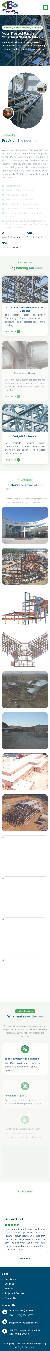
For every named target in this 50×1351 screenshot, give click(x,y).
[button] (45, 7)
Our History (10, 1279)
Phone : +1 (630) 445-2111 (21, 1310)
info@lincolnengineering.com (23, 1322)
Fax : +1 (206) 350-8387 (21, 1315)
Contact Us (10, 1298)
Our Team (9, 1283)
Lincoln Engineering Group (34, 1343)
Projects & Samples (14, 1293)
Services (9, 1288)
